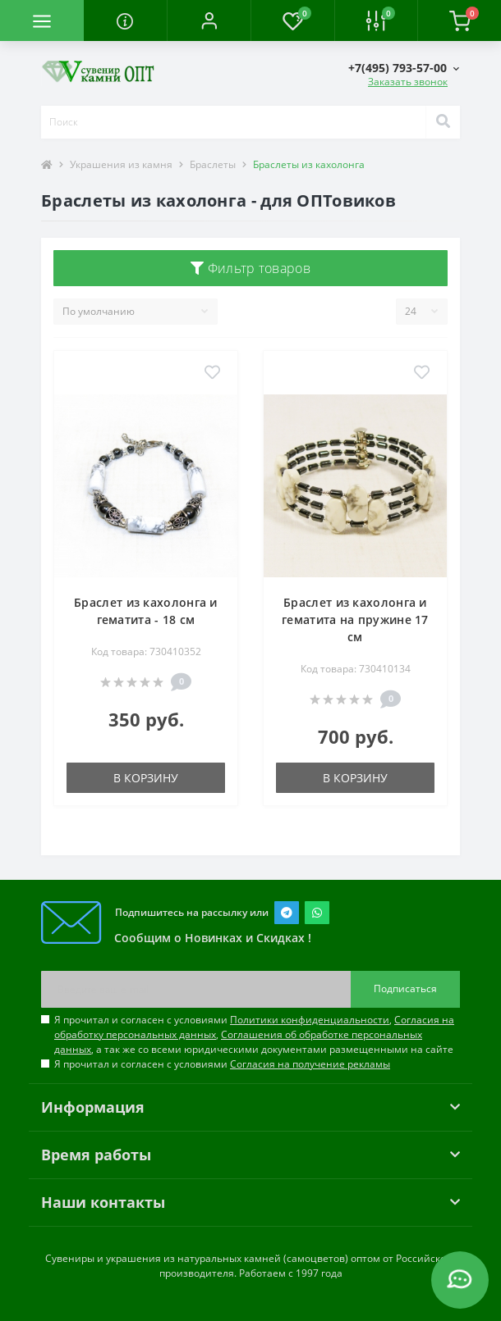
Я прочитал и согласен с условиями (222, 1064)
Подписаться (405, 988)
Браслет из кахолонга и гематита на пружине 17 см (355, 619)
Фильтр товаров (250, 268)
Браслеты (213, 164)
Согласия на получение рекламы (310, 1064)
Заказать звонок (408, 82)
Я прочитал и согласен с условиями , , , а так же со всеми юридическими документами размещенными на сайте (254, 1034)
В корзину (145, 778)
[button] (208, 20)
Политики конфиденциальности (309, 1020)
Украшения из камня (121, 164)
